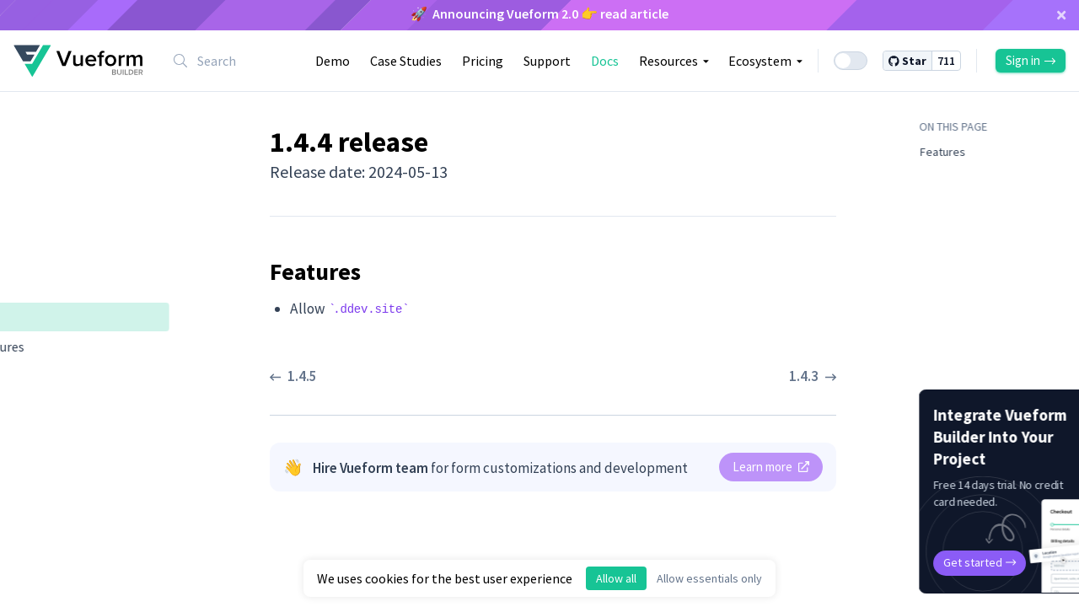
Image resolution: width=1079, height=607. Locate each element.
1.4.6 (39, 258)
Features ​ (67, 346)
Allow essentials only (709, 578)
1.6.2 (39, 144)
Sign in (1030, 60)
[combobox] (229, 61)
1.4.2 (39, 403)
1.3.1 (39, 518)
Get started (924, 562)
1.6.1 (39, 172)
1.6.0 (39, 201)
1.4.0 (39, 461)
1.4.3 (39, 375)
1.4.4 (40, 316)
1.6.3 (39, 115)
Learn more (771, 467)
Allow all (616, 578)
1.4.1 (39, 432)
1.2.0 (39, 575)
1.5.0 (39, 230)
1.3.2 (39, 489)
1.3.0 (39, 547)
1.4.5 (39, 287)
